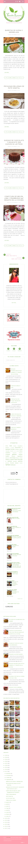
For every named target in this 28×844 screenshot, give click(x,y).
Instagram (20, 349)
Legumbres (19, 456)
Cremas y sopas (19, 449)
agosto (7, 802)
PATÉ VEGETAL (9, 796)
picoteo (15, 461)
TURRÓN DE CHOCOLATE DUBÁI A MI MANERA (16, 510)
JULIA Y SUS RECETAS (12, 526)
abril (7, 810)
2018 (6, 769)
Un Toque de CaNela (12, 589)
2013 (6, 824)
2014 (6, 822)
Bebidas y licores (10, 447)
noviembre (8, 775)
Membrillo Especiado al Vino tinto (16, 555)
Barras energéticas (17, 445)
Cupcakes (8, 451)
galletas (14, 454)
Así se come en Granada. (13, 553)
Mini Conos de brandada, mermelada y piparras (15, 583)
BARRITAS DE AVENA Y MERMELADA (14, 781)
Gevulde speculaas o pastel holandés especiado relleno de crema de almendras (16, 565)
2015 (6, 820)
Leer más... (6, 72)
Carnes (13, 449)
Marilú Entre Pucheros (12, 571)
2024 (6, 757)
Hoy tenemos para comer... (13, 562)
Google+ (14, 349)
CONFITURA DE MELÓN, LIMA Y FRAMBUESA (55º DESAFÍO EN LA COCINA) (14, 198)
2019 (6, 767)
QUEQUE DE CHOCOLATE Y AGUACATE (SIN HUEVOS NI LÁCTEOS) (14, 142)
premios (7, 463)
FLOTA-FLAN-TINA (10, 798)
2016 (6, 818)
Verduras (12, 465)
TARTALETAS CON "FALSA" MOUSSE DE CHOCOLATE (15, 400)
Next (22, 45)
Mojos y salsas (19, 457)
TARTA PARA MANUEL (11, 794)
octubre (8, 777)
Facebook (8, 349)
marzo (7, 812)
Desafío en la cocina (14, 451)
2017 (6, 771)
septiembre (9, 779)
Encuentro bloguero (18, 452)
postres (20, 461)
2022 (6, 761)
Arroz (7, 445)
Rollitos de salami (15, 518)
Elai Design (8, 837)
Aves (10, 446)
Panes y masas (10, 459)
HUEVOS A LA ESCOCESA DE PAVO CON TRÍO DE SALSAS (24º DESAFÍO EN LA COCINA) (16, 632)
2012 (6, 826)
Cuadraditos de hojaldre (15, 546)
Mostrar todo (20, 598)
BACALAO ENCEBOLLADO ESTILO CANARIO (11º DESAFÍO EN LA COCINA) (16, 665)
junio (7, 806)
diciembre (8, 773)
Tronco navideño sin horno (16, 528)
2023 (6, 759)
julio (7, 804)
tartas (8, 465)
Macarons (8, 457)
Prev (6, 45)
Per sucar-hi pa (10, 580)
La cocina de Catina (11, 544)
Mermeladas (13, 457)
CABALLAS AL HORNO (11, 800)
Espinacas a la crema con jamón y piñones (16, 537)
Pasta (15, 459)
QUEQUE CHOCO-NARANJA (15, 687)
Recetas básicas (14, 463)
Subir (22, 842)
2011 (6, 828)
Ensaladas (8, 454)
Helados (20, 454)
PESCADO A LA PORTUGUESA (16, 654)
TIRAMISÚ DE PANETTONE (15, 573)
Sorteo (21, 463)
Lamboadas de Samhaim (13, 535)
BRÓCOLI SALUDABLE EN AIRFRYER (15, 592)
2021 (6, 763)
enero (7, 816)
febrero (8, 814)
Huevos (13, 456)
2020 (6, 765)
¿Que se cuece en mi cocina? (14, 508)
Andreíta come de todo (12, 517)
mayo (7, 808)
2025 (6, 755)
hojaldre (7, 456)
